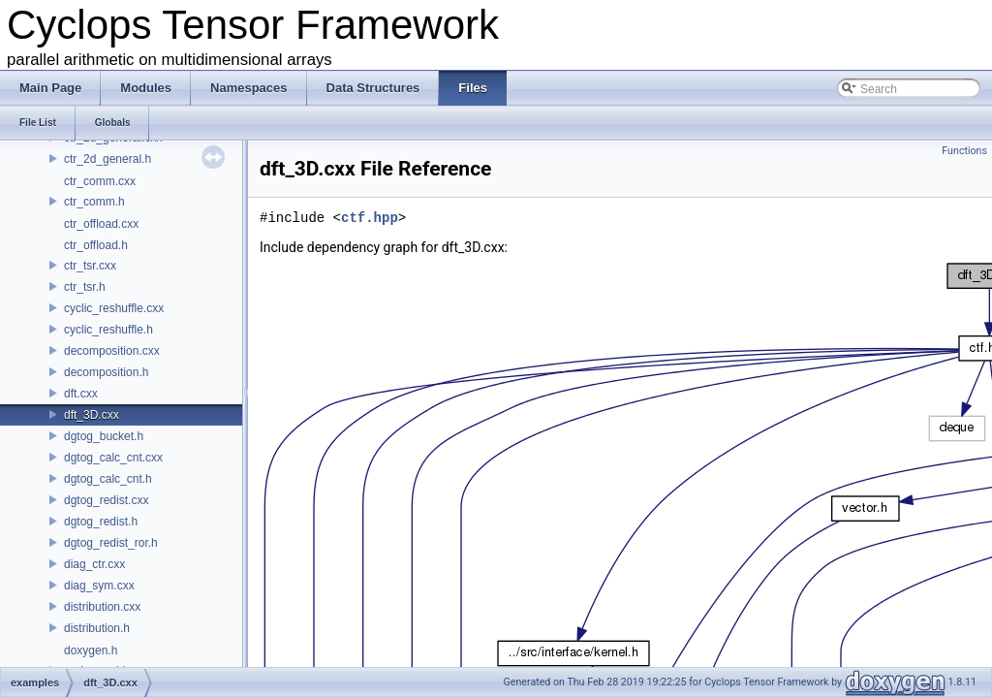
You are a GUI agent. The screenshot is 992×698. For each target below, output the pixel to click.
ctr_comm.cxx (100, 181)
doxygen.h (90, 650)
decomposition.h (106, 372)
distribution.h (97, 628)
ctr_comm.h (94, 201)
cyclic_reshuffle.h (108, 329)
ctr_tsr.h (85, 287)
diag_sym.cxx (99, 585)
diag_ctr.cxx (94, 564)
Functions (964, 150)
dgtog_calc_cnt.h (108, 479)
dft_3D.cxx (91, 415)
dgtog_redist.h (101, 521)
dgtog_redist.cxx (106, 500)
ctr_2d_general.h (107, 159)
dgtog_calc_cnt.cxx (113, 457)
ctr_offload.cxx (101, 224)
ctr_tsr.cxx (90, 265)
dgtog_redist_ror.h (111, 543)
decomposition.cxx (112, 351)
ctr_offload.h (96, 245)
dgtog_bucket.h (103, 436)
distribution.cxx (102, 607)
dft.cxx (81, 393)
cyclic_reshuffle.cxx (114, 308)
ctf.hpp (369, 217)
